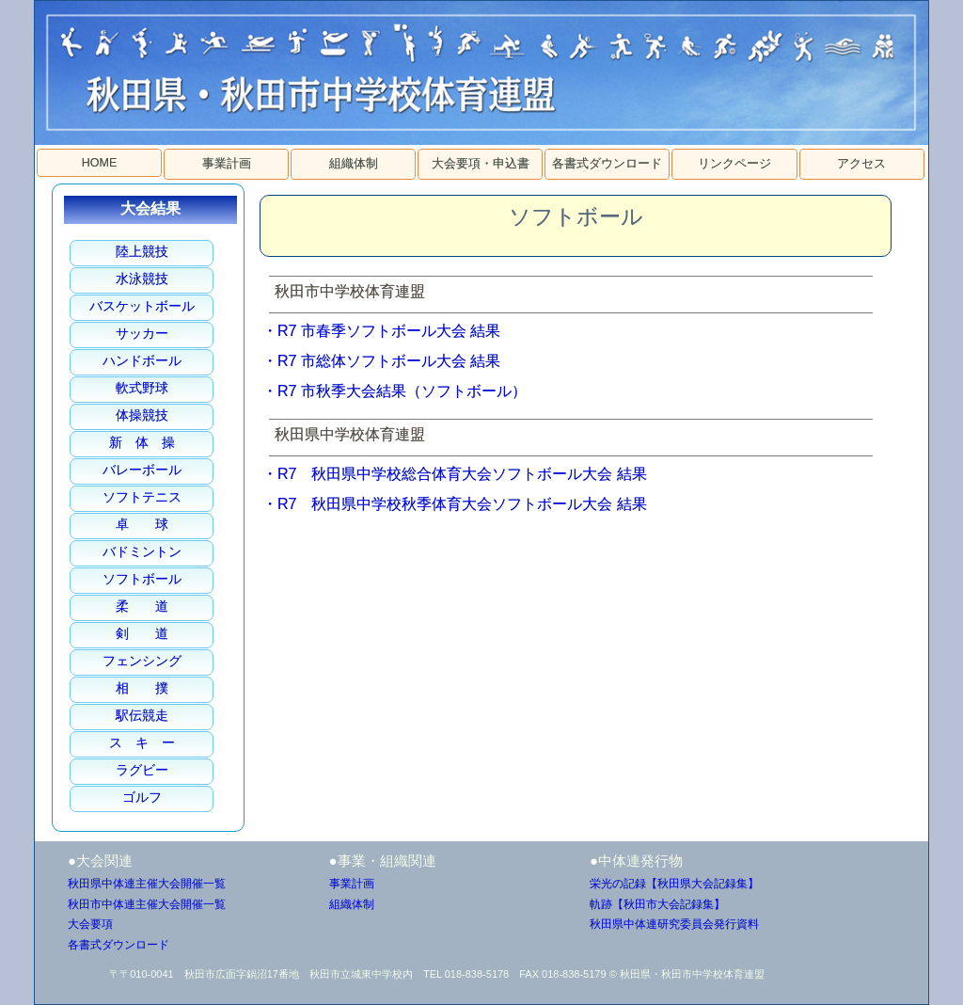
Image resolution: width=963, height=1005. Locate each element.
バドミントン (142, 551)
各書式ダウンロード (607, 163)
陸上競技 (142, 251)
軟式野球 (142, 387)
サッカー (142, 333)
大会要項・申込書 (480, 163)
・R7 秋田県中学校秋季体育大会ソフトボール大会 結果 (454, 504)
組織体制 (353, 163)
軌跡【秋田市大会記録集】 (657, 904)
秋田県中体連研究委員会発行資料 (674, 924)
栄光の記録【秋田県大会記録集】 (674, 883)
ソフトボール (142, 578)
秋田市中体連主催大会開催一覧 (147, 904)
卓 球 (142, 524)
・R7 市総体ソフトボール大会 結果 (381, 361)
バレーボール (142, 469)
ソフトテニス (142, 496)
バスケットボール (142, 305)
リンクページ (734, 163)
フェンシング (142, 660)
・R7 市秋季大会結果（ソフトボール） (394, 391)
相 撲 (142, 687)
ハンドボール (142, 360)
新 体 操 (142, 442)
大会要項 (90, 924)
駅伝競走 (142, 715)
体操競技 (142, 415)
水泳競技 (142, 278)
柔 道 (142, 606)
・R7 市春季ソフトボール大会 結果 (381, 331)
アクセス (861, 163)
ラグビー (142, 769)
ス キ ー (142, 742)
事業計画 (226, 163)
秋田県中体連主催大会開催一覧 (147, 883)
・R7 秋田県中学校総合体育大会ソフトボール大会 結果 (454, 474)
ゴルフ (142, 797)
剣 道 (142, 633)
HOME (100, 162)
